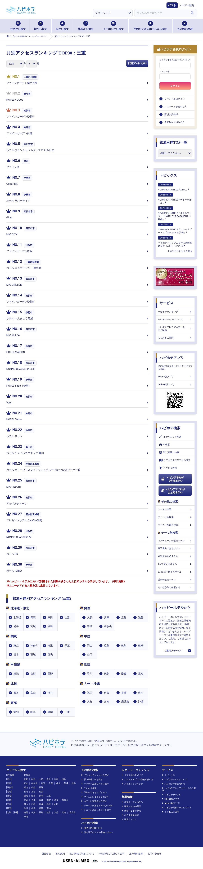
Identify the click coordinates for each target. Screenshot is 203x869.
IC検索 (164, 444)
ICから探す (62, 26)
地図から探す (85, 26)
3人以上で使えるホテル (175, 571)
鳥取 (123, 645)
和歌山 (108, 626)
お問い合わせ (154, 853)
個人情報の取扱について (82, 853)
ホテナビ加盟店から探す (94, 801)
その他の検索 (184, 26)
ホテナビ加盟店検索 (175, 525)
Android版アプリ (175, 384)
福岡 (89, 692)
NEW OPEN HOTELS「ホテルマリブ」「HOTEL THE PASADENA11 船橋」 (175, 213)
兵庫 (106, 617)
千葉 (67, 645)
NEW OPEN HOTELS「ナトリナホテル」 (175, 198)
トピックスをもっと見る (180, 250)
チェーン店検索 (175, 517)
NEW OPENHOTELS (91, 828)
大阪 (89, 617)
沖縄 (140, 701)
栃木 (16, 654)
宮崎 (106, 701)
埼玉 (50, 645)
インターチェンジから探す (95, 775)
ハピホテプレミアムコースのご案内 (175, 328)
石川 (16, 692)
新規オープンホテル (132, 802)
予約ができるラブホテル (94, 792)
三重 (67, 712)
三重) (67, 598)
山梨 (33, 673)
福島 (50, 626)
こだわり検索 (168, 468)
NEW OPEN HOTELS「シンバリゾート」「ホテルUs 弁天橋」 (175, 228)
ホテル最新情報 (130, 815)
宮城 (33, 626)
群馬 (50, 654)
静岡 (50, 712)
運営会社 (46, 853)
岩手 (16, 626)
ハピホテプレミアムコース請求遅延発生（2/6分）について (175, 241)
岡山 (89, 645)
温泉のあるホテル (175, 579)
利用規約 (60, 853)
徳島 (106, 673)
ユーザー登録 (186, 5)
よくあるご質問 (175, 337)
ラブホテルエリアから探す (174, 460)
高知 (140, 673)
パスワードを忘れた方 (175, 106)
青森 (33, 617)
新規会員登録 (171, 114)
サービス (166, 303)
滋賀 (140, 617)
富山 (33, 692)
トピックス (168, 175)
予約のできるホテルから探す (150, 26)
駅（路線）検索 (169, 452)
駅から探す (40, 26)
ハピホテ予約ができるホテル (172, 479)
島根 (140, 645)
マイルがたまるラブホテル (95, 797)
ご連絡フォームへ (173, 650)
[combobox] (161, 13)
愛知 (16, 712)
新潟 (16, 673)
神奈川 (34, 645)
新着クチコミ (129, 819)
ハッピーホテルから (175, 608)
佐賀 (106, 692)
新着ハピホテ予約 (131, 811)
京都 (123, 617)
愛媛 (123, 673)
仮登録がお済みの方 (174, 122)
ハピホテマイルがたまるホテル (172, 491)
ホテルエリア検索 (170, 437)
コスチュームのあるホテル (175, 540)
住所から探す (18, 26)
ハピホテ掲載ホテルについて (177, 807)
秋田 (50, 617)
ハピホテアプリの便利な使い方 (137, 779)
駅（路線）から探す (92, 779)
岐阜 (33, 712)
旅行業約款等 (136, 853)
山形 (67, 617)
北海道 (17, 617)
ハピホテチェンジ (171, 794)
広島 (106, 645)
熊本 (140, 692)
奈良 (89, 626)
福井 (50, 692)
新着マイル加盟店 (131, 806)
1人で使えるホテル (175, 564)
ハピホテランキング (175, 311)
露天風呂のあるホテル (175, 548)
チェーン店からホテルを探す (96, 810)
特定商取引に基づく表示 (112, 853)
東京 (16, 645)
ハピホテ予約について (173, 784)
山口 (89, 654)
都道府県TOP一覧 (173, 142)
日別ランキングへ (137, 63)
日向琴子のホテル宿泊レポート (97, 832)
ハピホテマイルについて (175, 319)
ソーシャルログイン (174, 98)
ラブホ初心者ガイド (132, 775)
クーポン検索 (175, 509)
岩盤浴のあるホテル (175, 556)
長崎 (123, 692)
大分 (89, 701)
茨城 (33, 654)
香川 (89, 673)
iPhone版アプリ (175, 376)
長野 (50, 673)
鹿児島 (125, 701)
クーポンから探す (113, 26)
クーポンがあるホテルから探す (97, 805)
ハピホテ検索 (170, 428)
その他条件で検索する (175, 587)
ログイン (175, 85)
